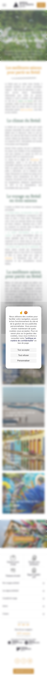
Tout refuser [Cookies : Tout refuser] (23, 355)
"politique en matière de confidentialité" (23, 339)
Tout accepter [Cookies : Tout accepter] (23, 350)
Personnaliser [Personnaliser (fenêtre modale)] (23, 361)
